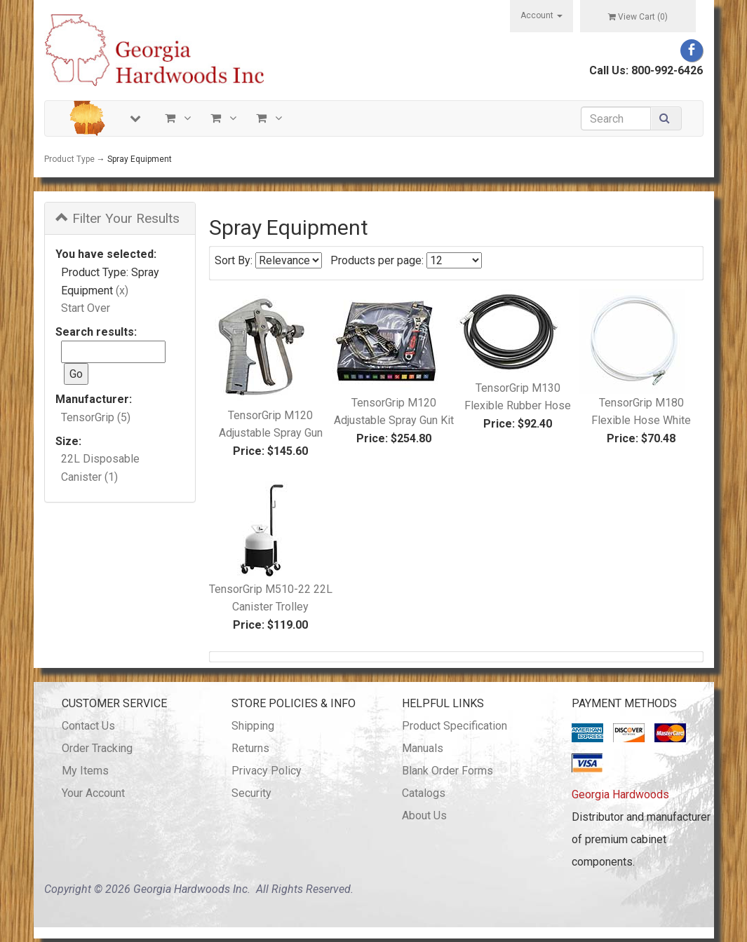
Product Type (69, 159)
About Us (424, 815)
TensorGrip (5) (95, 417)
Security (251, 793)
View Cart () (638, 17)
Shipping (252, 725)
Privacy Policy (266, 770)
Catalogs (423, 793)
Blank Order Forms (447, 770)
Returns (250, 748)
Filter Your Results (117, 218)
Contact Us (88, 725)
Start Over (85, 308)
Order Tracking (97, 748)
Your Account (93, 793)
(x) (122, 290)
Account (541, 15)
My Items (85, 770)
